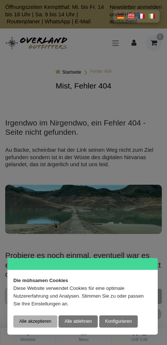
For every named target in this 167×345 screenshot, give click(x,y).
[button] (120, 16)
